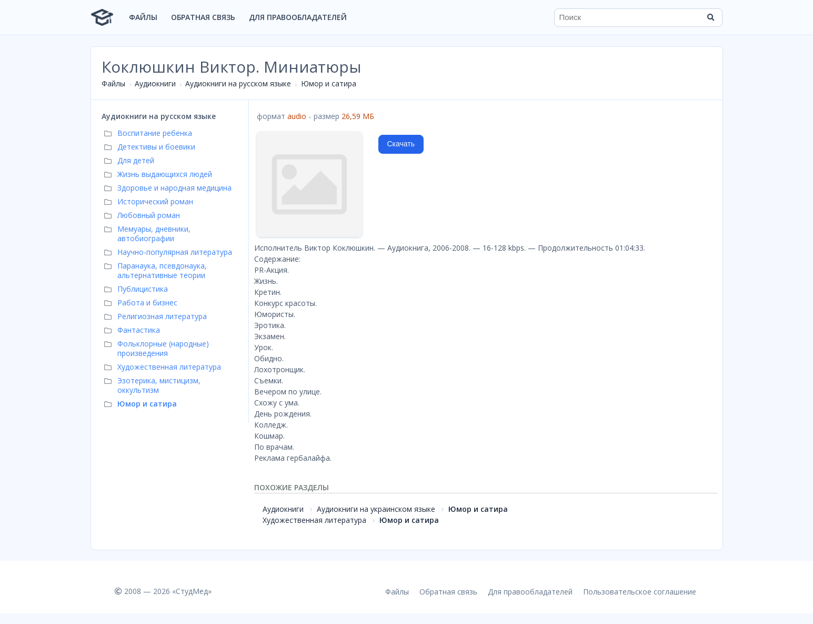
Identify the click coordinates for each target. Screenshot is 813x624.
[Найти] (711, 17)
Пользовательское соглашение (639, 592)
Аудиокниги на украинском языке (376, 509)
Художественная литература (314, 520)
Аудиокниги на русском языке (238, 83)
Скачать (401, 144)
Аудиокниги (155, 83)
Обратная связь (203, 17)
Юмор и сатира (328, 83)
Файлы (143, 17)
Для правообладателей (298, 17)
